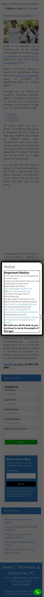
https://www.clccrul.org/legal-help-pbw (20, 304)
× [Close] (42, 262)
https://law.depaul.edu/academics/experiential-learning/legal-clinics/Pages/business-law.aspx (24, 320)
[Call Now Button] (37, 592)
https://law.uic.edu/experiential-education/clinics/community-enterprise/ (21, 310)
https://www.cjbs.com (21, 291)
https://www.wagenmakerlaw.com (18, 288)
